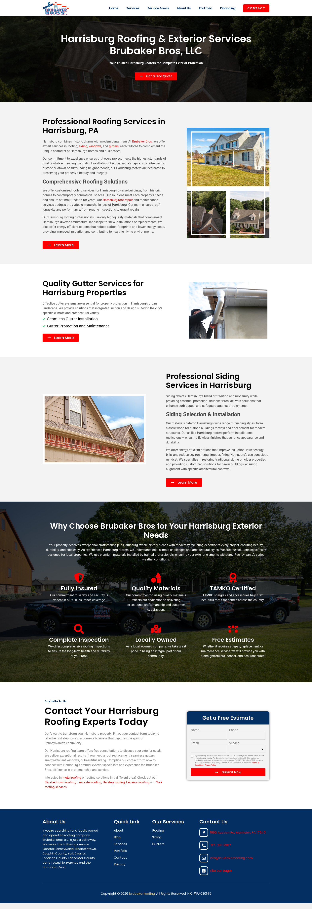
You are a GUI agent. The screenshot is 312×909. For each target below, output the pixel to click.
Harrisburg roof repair (118, 206)
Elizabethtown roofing (60, 788)
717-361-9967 (220, 851)
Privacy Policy (210, 771)
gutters (114, 152)
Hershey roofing (114, 788)
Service (234, 749)
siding (83, 152)
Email (195, 749)
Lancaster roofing (89, 788)
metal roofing (71, 783)
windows (95, 152)
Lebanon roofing (137, 788)
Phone (233, 736)
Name (195, 736)
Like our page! (221, 876)
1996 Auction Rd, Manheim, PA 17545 (238, 838)
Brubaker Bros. (142, 147)
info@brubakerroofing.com (231, 864)
